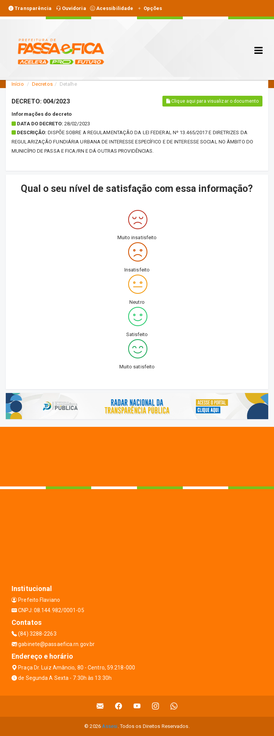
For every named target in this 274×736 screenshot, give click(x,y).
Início (18, 84)
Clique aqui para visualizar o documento (212, 101)
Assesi (110, 726)
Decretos (42, 84)
